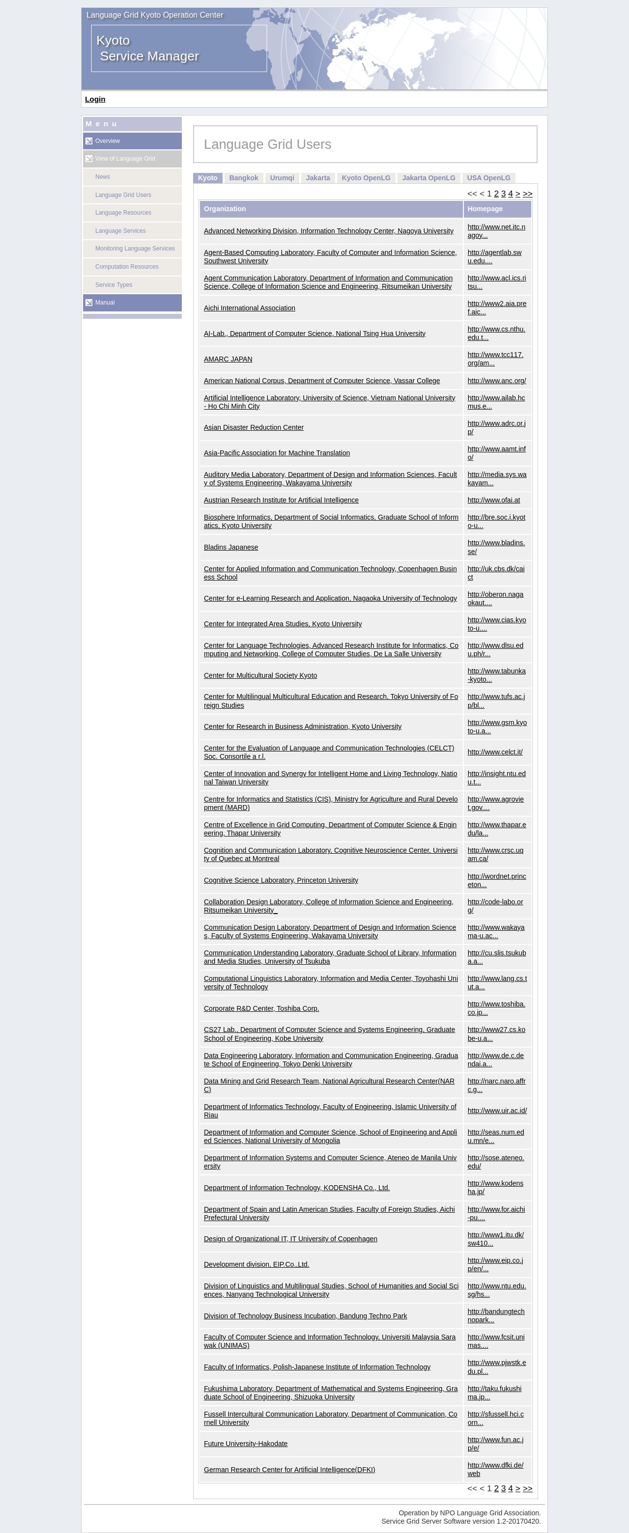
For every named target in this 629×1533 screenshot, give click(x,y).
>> (528, 193)
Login (95, 99)
